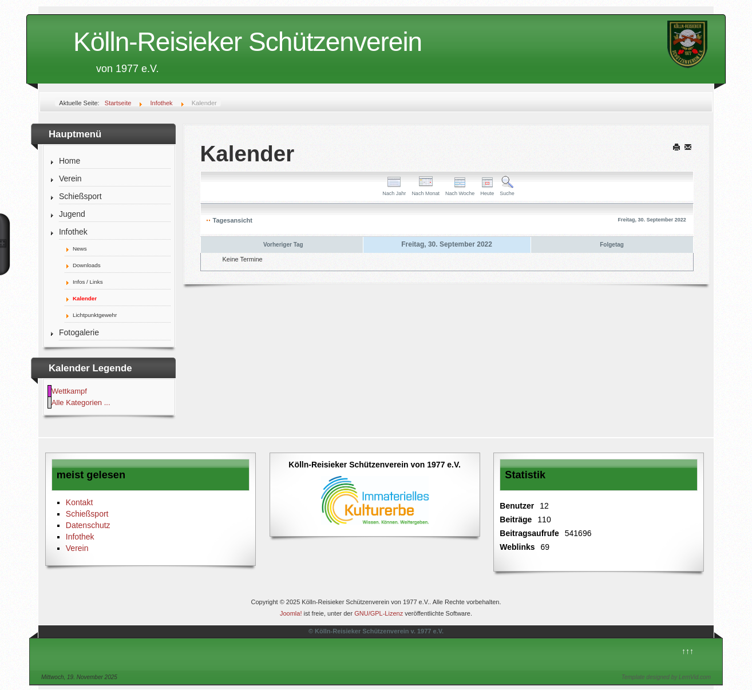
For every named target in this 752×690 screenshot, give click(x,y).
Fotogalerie (79, 332)
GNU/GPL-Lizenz (378, 613)
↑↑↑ (688, 651)
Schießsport (80, 196)
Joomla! (291, 613)
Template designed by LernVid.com (666, 677)
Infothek (73, 231)
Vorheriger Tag (283, 244)
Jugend (72, 214)
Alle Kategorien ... (81, 402)
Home (69, 160)
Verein (70, 178)
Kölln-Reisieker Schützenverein (247, 42)
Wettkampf (69, 391)
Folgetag (612, 244)
